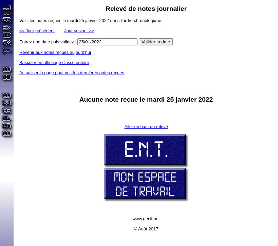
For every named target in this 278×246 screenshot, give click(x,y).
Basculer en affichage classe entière (54, 62)
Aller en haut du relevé (146, 126)
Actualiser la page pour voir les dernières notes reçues (71, 72)
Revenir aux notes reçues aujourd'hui (55, 52)
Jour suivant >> (79, 30)
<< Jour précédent (37, 30)
